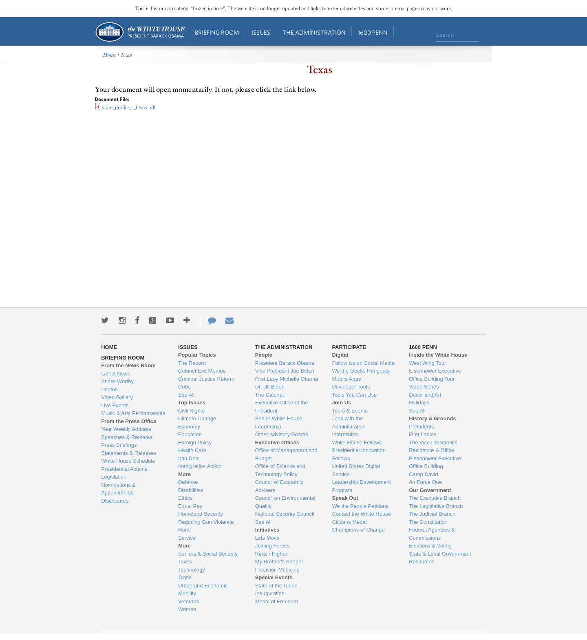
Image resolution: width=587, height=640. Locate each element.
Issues (261, 32)
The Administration (314, 32)
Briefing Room (217, 32)
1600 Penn (373, 32)
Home (140, 32)
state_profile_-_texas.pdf (129, 107)
